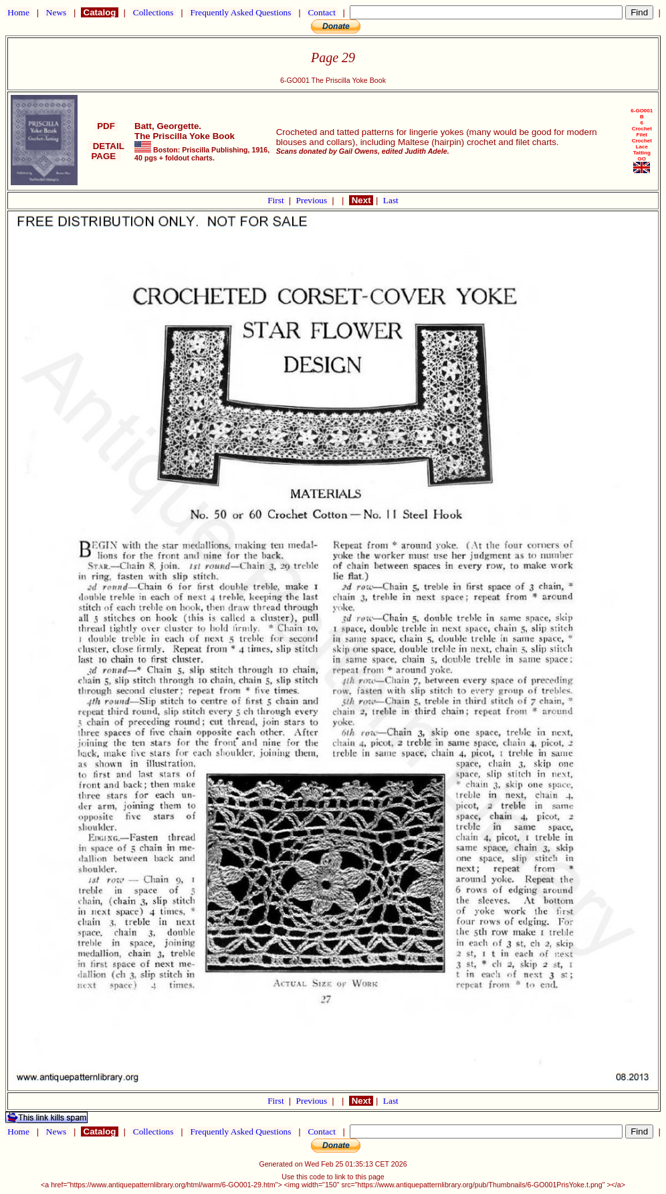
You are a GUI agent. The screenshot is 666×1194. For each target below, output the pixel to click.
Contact (322, 12)
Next (361, 200)
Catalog (99, 12)
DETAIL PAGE (106, 151)
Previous (313, 200)
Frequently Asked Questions (241, 12)
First (276, 200)
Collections (152, 12)
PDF (106, 126)
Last (391, 200)
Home (18, 12)
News (56, 12)
